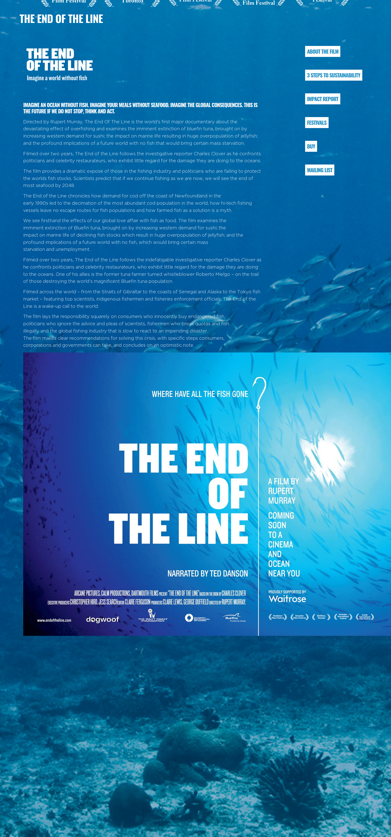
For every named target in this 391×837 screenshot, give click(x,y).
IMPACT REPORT (322, 99)
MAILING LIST (319, 170)
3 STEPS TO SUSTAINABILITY (333, 75)
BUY (311, 146)
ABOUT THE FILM (323, 51)
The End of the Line (61, 18)
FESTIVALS (317, 122)
